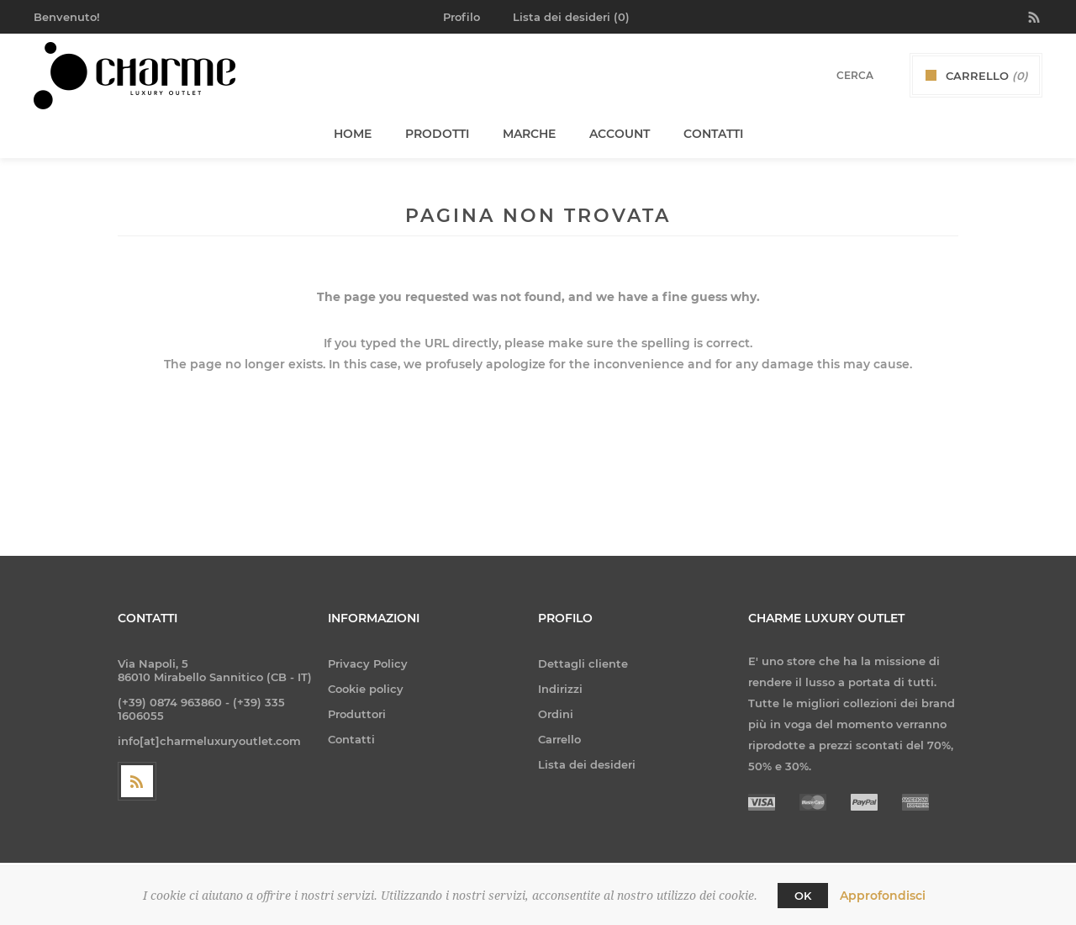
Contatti (351, 739)
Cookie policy (366, 688)
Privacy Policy (368, 663)
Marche (529, 133)
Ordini (555, 714)
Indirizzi (560, 688)
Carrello (559, 739)
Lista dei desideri (587, 764)
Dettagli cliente (583, 663)
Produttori (357, 714)
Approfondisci (883, 895)
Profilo (461, 17)
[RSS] (137, 781)
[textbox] (833, 75)
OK (802, 895)
